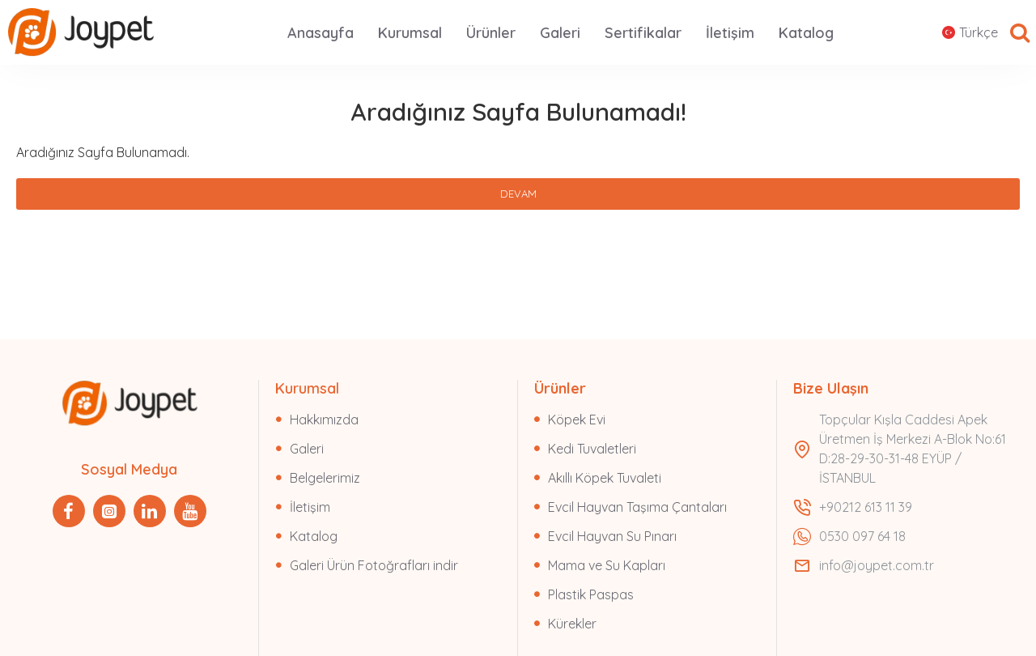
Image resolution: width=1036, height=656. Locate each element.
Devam (518, 193)
